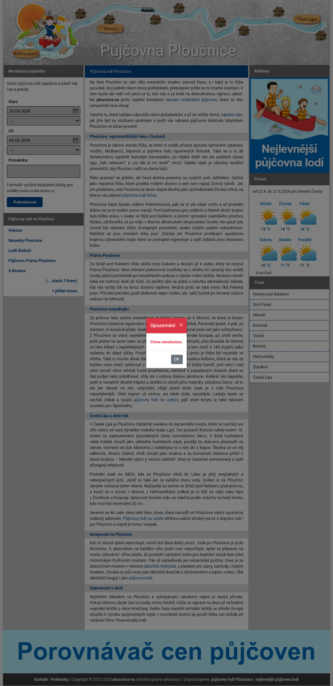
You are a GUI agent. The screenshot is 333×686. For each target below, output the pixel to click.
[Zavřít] (181, 325)
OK (177, 359)
